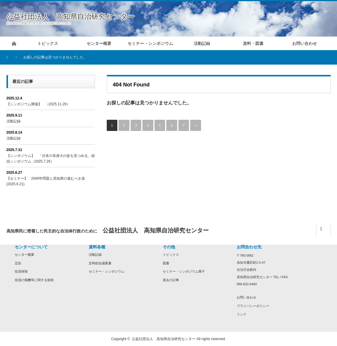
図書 (166, 263)
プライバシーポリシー (253, 306)
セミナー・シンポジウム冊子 (184, 271)
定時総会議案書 (100, 263)
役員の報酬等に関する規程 (34, 280)
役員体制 (21, 271)
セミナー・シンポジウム (106, 271)
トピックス (171, 254)
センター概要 (24, 254)
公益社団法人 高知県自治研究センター (70, 16)
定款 (18, 263)
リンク (241, 314)
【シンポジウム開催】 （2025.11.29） (38, 104)
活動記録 (13, 121)
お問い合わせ (246, 297)
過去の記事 (171, 280)
